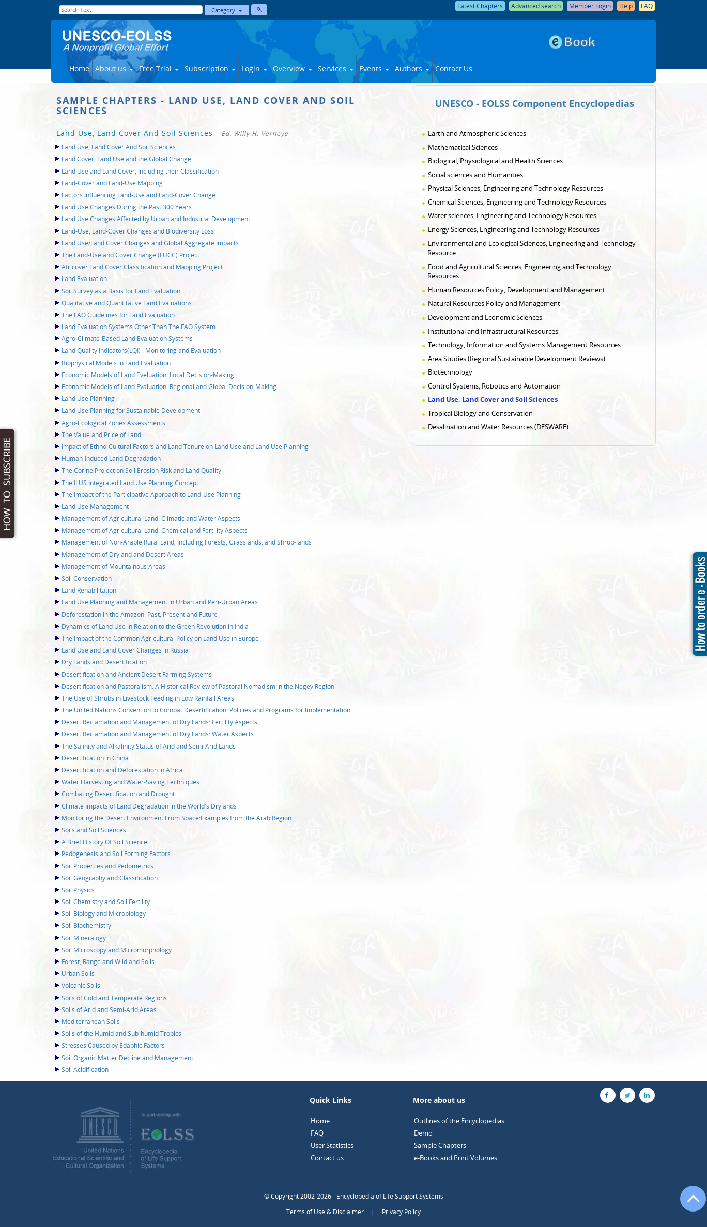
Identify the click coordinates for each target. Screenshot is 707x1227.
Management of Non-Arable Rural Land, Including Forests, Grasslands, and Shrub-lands (187, 542)
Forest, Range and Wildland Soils (108, 961)
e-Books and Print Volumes (455, 1157)
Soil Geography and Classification (110, 878)
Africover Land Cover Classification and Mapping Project (142, 266)
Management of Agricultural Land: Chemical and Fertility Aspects (155, 530)
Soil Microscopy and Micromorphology (117, 949)
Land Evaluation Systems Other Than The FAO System (139, 326)
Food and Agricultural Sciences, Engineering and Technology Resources (519, 271)
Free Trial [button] (159, 68)
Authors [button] (412, 68)
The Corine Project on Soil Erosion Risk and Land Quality (141, 470)
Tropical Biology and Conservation (480, 413)
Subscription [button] (210, 68)
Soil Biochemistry (86, 925)
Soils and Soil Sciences (94, 830)
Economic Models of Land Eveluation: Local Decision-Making (148, 374)
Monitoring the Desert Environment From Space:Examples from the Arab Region (176, 818)
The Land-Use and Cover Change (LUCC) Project (130, 255)
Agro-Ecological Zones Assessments (113, 422)
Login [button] (254, 68)
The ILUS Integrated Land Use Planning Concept (130, 482)
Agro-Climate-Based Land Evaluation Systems (127, 338)
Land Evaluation (84, 278)
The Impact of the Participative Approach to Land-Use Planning (151, 494)
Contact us (327, 1157)
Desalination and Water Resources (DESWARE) (498, 426)
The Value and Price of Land (101, 434)
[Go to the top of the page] (688, 1204)
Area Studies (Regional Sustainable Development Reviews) (516, 358)
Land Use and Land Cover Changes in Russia (125, 650)
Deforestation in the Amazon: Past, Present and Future (140, 614)
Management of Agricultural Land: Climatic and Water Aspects (151, 518)
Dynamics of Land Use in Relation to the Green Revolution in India (155, 626)
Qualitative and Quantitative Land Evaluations (127, 303)
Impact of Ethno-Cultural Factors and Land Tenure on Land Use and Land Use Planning (185, 446)
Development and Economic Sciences (485, 317)
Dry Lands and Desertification (104, 662)
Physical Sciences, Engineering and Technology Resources (515, 188)
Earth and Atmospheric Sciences (477, 133)
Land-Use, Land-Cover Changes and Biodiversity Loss (138, 231)
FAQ (317, 1133)
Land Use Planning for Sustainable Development (131, 410)
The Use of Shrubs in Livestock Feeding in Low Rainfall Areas (148, 698)
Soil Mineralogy (84, 938)
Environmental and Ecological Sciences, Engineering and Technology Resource (531, 248)
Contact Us (453, 68)
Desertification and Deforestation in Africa (122, 770)
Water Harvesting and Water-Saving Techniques (130, 782)
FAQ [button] (647, 6)
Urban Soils (78, 973)
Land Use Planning (88, 398)
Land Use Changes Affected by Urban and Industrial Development (156, 218)
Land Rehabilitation (89, 590)
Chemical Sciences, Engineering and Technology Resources (517, 202)
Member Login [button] (590, 6)
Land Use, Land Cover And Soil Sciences (119, 147)
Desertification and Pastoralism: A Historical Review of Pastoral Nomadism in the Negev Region (198, 686)
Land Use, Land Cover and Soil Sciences (493, 399)
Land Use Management (95, 506)
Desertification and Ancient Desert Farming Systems (137, 674)
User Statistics (332, 1145)
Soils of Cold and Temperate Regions (114, 997)
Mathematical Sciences (463, 147)
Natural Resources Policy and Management (494, 303)
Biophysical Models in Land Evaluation (116, 363)
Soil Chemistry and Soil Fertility (106, 901)
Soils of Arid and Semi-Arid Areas (109, 1009)
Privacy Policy (401, 1211)
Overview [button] (292, 68)
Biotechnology (450, 372)
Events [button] (374, 68)
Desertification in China (95, 758)
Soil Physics (78, 890)
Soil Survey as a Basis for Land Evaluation (121, 291)
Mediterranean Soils (91, 1021)
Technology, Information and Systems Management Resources (524, 344)
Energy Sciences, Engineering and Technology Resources (514, 229)
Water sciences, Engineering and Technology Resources (512, 215)
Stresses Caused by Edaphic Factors (113, 1045)
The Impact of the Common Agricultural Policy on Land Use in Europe (160, 638)
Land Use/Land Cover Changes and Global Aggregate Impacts (150, 243)
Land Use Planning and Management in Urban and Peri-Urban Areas (160, 602)
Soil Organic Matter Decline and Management (127, 1057)
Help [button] (626, 6)
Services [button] (336, 68)
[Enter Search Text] (131, 9)
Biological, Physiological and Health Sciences (495, 160)
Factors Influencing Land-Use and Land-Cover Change (139, 195)
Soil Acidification (85, 1069)
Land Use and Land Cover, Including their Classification (140, 171)
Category (226, 10)
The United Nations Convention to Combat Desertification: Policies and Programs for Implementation (206, 710)
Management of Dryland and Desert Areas (123, 554)
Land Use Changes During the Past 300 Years (127, 207)
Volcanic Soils (81, 985)
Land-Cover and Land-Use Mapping (112, 183)
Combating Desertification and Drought (118, 793)
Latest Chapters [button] (480, 6)
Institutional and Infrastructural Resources (493, 331)
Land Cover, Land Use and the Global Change (126, 158)
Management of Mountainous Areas (113, 566)
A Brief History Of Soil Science (104, 841)
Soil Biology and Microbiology (104, 913)
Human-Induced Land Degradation (111, 458)
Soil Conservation (87, 578)
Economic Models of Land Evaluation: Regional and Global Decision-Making (169, 386)
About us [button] (114, 68)
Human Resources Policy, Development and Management (516, 289)
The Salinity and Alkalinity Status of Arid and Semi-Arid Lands (149, 746)
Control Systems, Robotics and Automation (494, 386)
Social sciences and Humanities (475, 174)
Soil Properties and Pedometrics (107, 866)
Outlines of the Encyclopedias (459, 1120)
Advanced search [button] (536, 6)
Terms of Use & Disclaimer (325, 1211)
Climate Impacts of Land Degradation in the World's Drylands (149, 806)
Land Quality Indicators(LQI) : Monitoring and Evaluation (141, 350)
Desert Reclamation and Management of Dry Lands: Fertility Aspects (159, 722)
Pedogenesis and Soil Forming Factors (116, 853)
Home (79, 68)
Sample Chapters (440, 1145)
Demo (423, 1133)
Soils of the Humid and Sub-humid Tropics (121, 1033)
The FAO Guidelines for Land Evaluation (118, 314)
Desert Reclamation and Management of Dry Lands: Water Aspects (158, 733)
